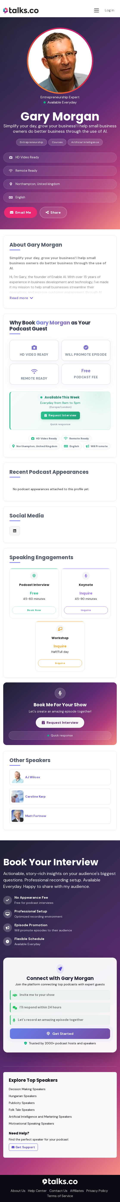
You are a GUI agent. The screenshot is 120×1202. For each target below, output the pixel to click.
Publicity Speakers (22, 1103)
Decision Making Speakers (27, 1089)
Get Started (60, 1033)
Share (53, 212)
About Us (18, 1190)
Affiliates (77, 1190)
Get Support (23, 1147)
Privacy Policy (97, 1190)
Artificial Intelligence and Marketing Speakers (40, 1117)
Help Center (37, 1190)
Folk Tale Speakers (22, 1110)
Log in (109, 10)
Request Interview (60, 419)
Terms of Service (60, 1196)
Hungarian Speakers (23, 1096)
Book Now (34, 614)
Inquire (86, 614)
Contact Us (58, 1190)
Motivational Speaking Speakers (31, 1123)
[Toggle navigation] (96, 10)
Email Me (20, 212)
